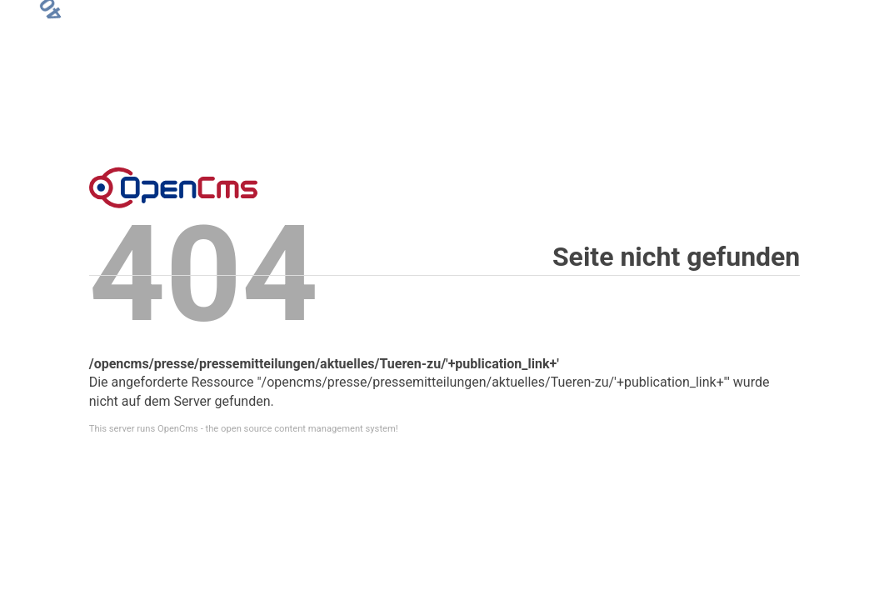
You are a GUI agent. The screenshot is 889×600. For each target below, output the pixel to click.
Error (173, 187)
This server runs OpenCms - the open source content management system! (243, 428)
